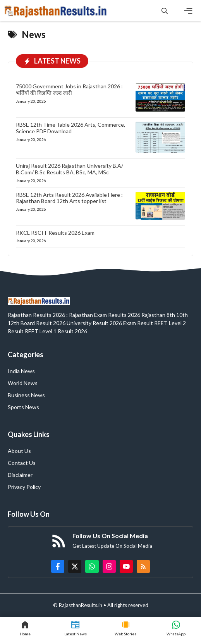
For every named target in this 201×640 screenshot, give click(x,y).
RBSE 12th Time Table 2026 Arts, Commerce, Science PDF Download (70, 127)
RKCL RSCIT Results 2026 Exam (55, 232)
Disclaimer (20, 474)
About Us (19, 450)
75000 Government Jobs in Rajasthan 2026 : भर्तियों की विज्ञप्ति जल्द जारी (69, 89)
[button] (164, 10)
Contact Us (22, 462)
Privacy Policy (24, 486)
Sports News (23, 407)
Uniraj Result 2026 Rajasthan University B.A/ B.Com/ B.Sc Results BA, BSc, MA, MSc (69, 168)
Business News (26, 395)
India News (21, 371)
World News (23, 383)
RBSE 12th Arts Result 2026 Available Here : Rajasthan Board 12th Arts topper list (69, 198)
